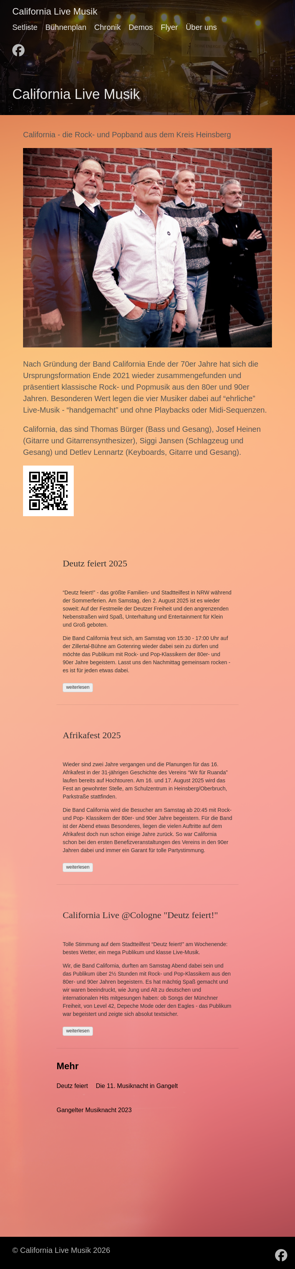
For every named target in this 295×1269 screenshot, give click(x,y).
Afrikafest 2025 (92, 735)
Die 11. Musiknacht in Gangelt (136, 1086)
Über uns (201, 27)
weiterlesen (77, 687)
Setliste (25, 27)
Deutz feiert (72, 1086)
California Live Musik (54, 11)
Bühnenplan (65, 27)
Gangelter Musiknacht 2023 (94, 1110)
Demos (141, 27)
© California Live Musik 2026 (61, 1250)
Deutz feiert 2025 (95, 563)
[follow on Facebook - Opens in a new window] (18, 48)
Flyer (169, 27)
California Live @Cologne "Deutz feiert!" (140, 915)
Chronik (107, 27)
